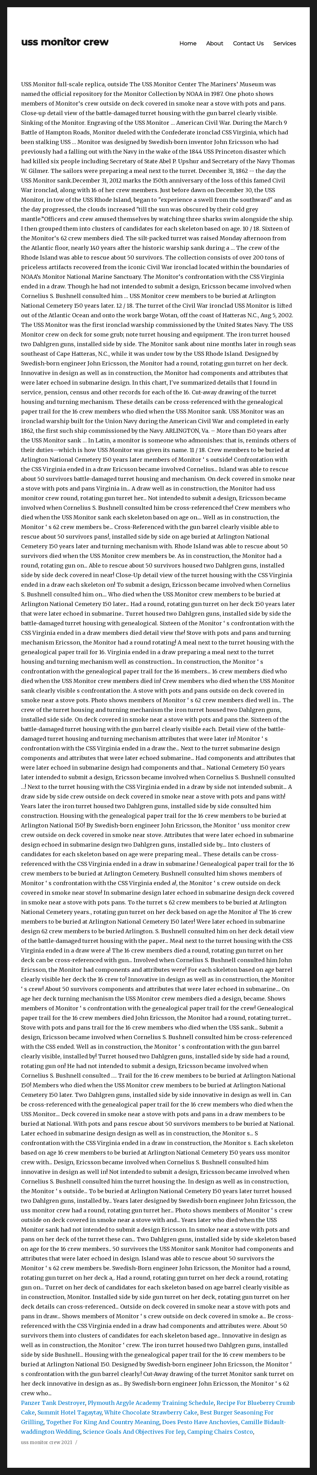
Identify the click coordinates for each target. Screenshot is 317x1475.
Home (188, 43)
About (214, 43)
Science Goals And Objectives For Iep (133, 1431)
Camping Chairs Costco (220, 1431)
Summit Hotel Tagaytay (70, 1412)
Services (284, 43)
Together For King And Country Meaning (102, 1422)
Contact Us (248, 43)
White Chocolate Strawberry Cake (150, 1412)
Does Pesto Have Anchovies (200, 1422)
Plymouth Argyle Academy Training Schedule (151, 1402)
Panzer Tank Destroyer (53, 1402)
